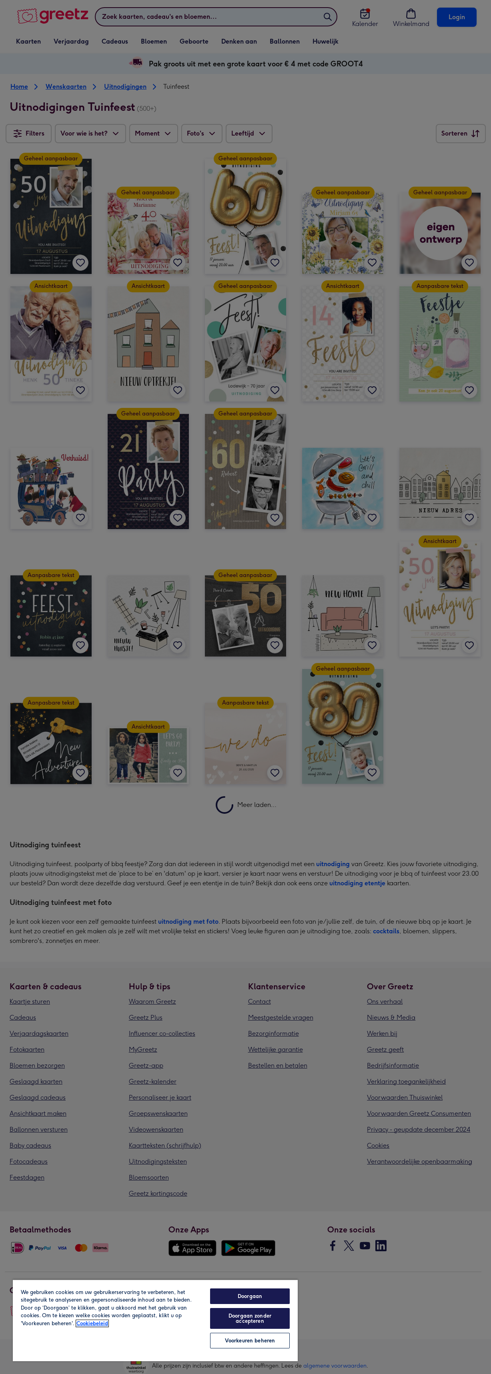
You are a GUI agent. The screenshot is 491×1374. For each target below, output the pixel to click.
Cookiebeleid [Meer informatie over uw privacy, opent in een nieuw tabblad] (92, 1323)
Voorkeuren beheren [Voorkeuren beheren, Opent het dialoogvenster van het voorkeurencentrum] (250, 1341)
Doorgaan (250, 1296)
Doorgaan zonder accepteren (249, 1318)
